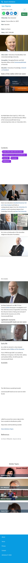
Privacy (4, 546)
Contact (4, 550)
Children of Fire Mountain (17, 349)
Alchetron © (6, 555)
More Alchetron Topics (7, 429)
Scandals (14, 158)
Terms (3, 541)
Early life (6, 158)
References (6, 161)
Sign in (24, 14)
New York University (20, 211)
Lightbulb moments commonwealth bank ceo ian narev (14, 155)
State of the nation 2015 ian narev (13, 151)
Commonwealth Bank (20, 62)
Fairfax (7, 307)
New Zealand (8, 205)
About (3, 537)
